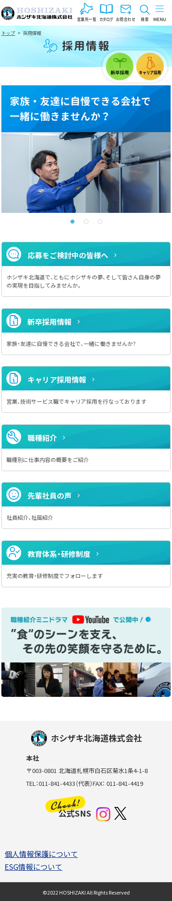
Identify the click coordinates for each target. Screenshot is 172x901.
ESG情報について (33, 866)
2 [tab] (86, 221)
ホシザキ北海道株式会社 (37, 13)
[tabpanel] (86, 149)
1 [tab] (72, 221)
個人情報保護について (41, 853)
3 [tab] (100, 221)
